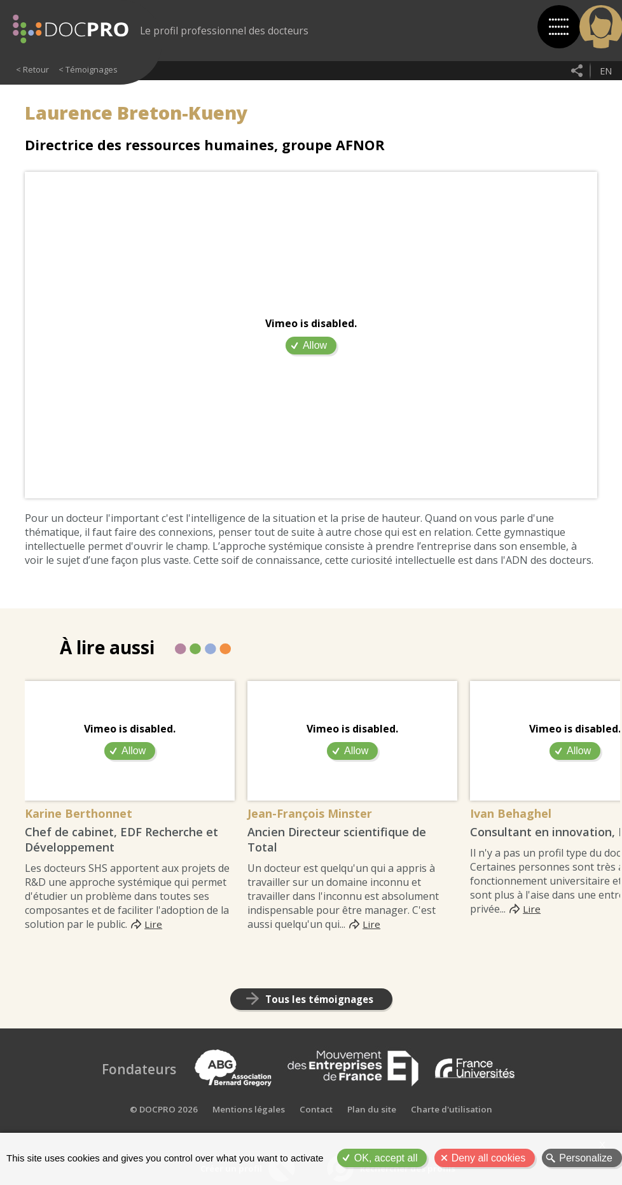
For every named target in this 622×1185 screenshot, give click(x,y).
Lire (153, 926)
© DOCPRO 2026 (160, 1131)
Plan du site (371, 1131)
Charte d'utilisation (453, 1131)
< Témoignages (88, 69)
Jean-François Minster (323, 815)
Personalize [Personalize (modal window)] (585, 1158)
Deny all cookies (489, 1158)
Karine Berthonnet (90, 815)
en (605, 71)
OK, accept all (386, 1158)
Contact (314, 1131)
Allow (315, 345)
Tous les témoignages (319, 1002)
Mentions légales (246, 1131)
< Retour (32, 69)
